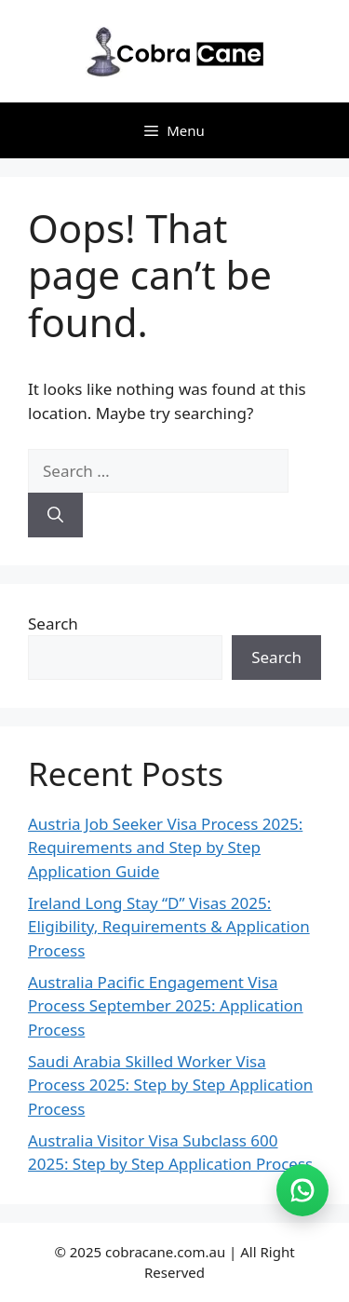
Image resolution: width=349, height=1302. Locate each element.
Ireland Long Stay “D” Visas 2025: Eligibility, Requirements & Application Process (169, 926)
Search (53, 623)
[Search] (55, 515)
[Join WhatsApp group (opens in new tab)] (302, 1190)
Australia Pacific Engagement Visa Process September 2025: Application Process (165, 1005)
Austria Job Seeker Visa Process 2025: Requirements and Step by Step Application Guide (165, 847)
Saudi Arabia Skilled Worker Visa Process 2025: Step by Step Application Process (170, 1085)
